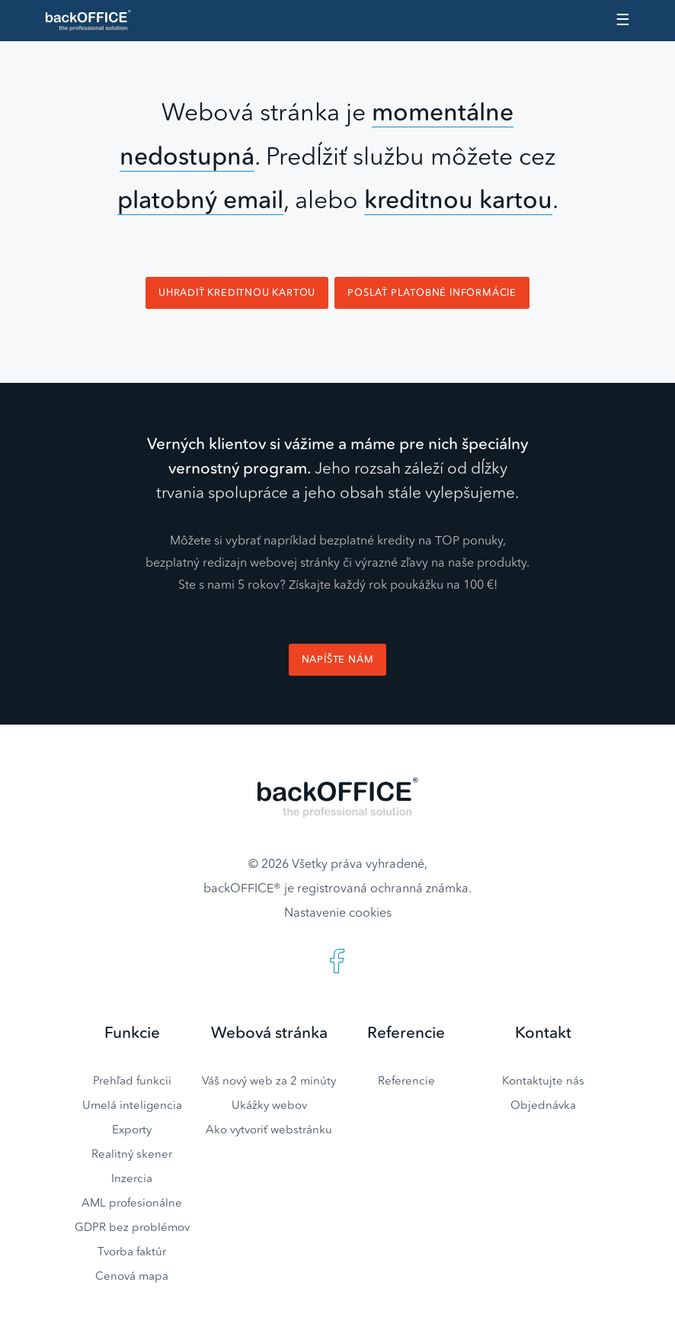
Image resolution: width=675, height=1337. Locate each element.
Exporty (132, 1129)
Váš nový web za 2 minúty (269, 1080)
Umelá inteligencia (132, 1105)
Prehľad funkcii (132, 1080)
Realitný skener (131, 1153)
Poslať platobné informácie (432, 292)
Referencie (406, 1080)
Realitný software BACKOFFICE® (94, 20)
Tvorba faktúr (132, 1251)
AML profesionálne (132, 1202)
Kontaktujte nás (543, 1080)
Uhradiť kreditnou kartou (236, 292)
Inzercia (131, 1178)
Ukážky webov (269, 1105)
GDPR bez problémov (132, 1227)
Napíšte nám (338, 659)
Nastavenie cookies (338, 912)
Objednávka (543, 1105)
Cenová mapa (131, 1275)
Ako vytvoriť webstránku (269, 1129)
